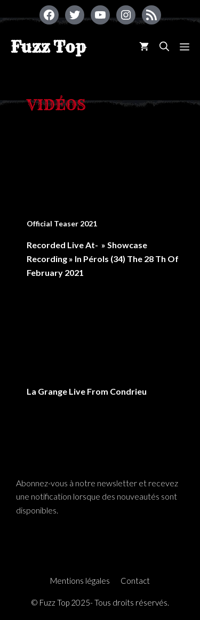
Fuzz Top (48, 47)
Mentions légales (80, 580)
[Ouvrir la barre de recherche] (164, 46)
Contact (135, 580)
